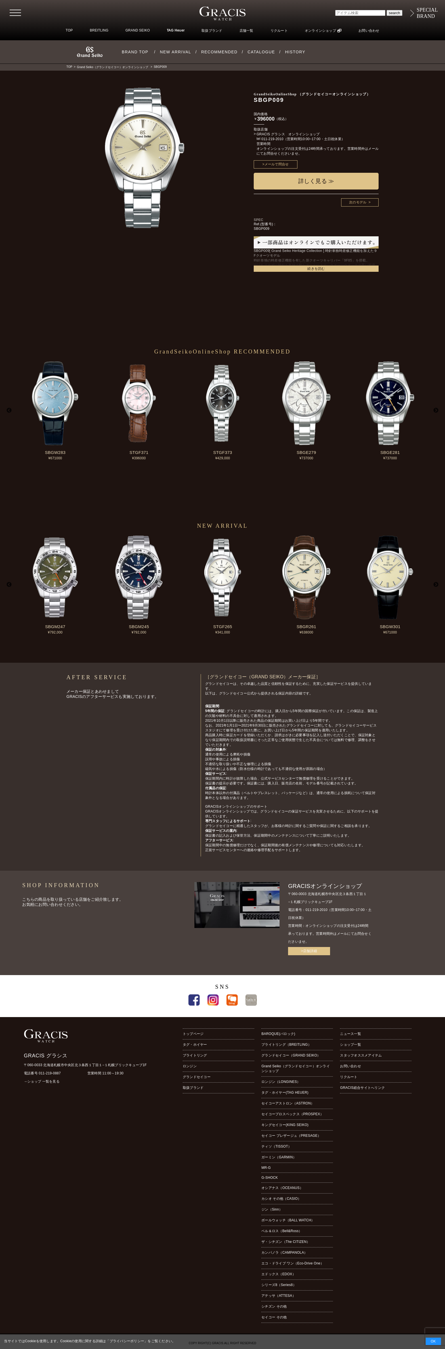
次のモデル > (360, 202)
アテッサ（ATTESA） (278, 1296)
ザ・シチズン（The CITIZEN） (285, 1242)
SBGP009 (160, 66)
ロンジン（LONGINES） (280, 1082)
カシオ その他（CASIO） (281, 1199)
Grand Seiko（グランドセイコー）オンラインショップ (112, 67)
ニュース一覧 (350, 1034)
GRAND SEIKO (137, 30)
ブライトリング (195, 1055)
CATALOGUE (261, 52)
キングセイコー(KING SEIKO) (284, 1125)
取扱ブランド (211, 31)
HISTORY (295, 52)
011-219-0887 (50, 1073)
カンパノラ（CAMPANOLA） (284, 1253)
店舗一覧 (246, 31)
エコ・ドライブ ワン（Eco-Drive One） (292, 1263)
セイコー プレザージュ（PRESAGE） (291, 1136)
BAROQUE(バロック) (278, 1034)
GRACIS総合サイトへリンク (362, 1088)
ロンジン (190, 1066)
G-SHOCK (269, 1178)
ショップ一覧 (350, 1045)
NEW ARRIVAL (175, 52)
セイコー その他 (274, 1317)
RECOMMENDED (219, 52)
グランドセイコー (197, 1077)
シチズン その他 (274, 1306)
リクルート (279, 31)
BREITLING (99, 30)
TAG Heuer (175, 30)
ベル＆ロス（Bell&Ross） (281, 1231)
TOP (69, 30)
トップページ (193, 1034)
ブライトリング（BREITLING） (286, 1045)
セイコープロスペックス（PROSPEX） (292, 1114)
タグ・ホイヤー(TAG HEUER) (284, 1093)
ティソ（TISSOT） (276, 1146)
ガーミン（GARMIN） (278, 1157)
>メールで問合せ (276, 164)
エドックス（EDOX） (278, 1274)
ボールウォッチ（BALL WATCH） (287, 1220)
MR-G (266, 1168)
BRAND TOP (135, 52)
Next (436, 410)
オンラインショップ (320, 31)
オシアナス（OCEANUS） (282, 1188)
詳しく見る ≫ (316, 181)
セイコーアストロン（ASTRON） (287, 1103)
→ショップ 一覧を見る (42, 1081)
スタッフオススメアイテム (361, 1055)
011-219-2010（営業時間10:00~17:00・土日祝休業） (303, 139)
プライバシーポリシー (127, 1341)
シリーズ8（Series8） (278, 1285)
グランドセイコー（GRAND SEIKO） (290, 1055)
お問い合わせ (368, 31)
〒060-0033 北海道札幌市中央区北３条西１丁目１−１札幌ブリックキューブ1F (85, 1065)
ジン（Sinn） (271, 1209)
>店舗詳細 (309, 951)
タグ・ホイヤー (195, 1045)
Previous (9, 410)
